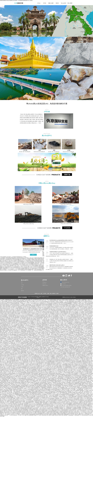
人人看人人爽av (81, 391)
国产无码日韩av (65, 397)
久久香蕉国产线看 (81, 337)
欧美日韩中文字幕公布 (44, 372)
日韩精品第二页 (35, 377)
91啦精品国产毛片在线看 (76, 305)
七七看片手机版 (37, 351)
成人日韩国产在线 (11, 399)
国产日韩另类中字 (23, 332)
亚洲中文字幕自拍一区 (81, 325)
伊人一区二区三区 (66, 307)
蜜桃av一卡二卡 (90, 414)
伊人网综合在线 (45, 384)
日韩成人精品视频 (89, 398)
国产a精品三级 (84, 353)
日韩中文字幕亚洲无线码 (37, 344)
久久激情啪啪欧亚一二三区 (57, 340)
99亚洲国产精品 (2, 367)
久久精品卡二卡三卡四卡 (7, 372)
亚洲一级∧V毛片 (77, 345)
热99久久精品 (60, 368)
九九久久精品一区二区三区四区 (27, 377)
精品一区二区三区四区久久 (24, 340)
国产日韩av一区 (39, 369)
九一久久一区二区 (64, 373)
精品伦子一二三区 (36, 327)
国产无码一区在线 (72, 336)
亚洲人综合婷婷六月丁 (44, 378)
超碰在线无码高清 (10, 302)
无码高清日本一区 (43, 302)
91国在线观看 (18, 327)
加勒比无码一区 (46, 318)
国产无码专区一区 (53, 354)
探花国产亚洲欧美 (51, 378)
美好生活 (57, 3)
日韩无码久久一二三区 (8, 344)
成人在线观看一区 (70, 344)
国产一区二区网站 (6, 401)
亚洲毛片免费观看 (43, 347)
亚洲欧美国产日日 (55, 382)
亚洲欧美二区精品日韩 (55, 306)
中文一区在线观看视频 (70, 346)
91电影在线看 (34, 307)
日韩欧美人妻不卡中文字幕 (63, 300)
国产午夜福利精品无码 (33, 371)
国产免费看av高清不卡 (11, 341)
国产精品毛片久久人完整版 (20, 304)
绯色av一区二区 (89, 356)
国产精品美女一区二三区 (63, 318)
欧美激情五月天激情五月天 (74, 308)
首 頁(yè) (38, 3)
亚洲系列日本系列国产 (7, 308)
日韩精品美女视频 (26, 341)
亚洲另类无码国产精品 (16, 305)
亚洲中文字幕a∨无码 (30, 351)
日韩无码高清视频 (32, 342)
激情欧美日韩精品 (60, 414)
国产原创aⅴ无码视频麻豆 (16, 385)
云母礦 (22, 286)
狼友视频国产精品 (71, 299)
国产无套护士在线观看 (5, 304)
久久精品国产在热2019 (63, 319)
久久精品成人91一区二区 (6, 269)
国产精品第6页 (44, 380)
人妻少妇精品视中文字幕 (46, 403)
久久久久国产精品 (42, 340)
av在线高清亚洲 (82, 308)
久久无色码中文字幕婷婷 (24, 414)
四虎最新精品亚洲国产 (54, 322)
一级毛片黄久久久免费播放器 (31, 369)
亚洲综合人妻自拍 (77, 319)
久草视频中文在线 (79, 387)
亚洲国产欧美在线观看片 (38, 384)
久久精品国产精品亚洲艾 (24, 333)
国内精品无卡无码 (31, 345)
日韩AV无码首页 (83, 345)
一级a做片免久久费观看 (38, 401)
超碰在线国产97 (63, 346)
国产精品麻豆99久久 (70, 322)
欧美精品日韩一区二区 (25, 383)
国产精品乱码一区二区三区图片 (59, 305)
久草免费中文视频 (71, 347)
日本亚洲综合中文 (42, 349)
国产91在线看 (28, 299)
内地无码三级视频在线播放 (21, 351)
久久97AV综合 (23, 336)
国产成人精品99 (81, 349)
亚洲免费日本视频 (39, 414)
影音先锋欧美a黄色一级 (26, 354)
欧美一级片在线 (7, 393)
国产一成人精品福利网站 (30, 329)
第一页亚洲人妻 (4, 341)
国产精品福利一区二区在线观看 (76, 388)
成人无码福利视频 (77, 328)
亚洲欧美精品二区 (58, 398)
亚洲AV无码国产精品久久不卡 (5, 386)
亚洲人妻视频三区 (23, 258)
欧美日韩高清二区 (20, 371)
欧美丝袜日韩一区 (24, 270)
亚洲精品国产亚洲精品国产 (50, 342)
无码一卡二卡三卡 (15, 372)
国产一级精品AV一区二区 (4, 398)
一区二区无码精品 (38, 329)
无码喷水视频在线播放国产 (71, 352)
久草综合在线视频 (34, 391)
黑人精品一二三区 (39, 337)
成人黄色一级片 (89, 321)
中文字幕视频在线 (54, 339)
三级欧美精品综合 (80, 396)
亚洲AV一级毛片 (26, 371)
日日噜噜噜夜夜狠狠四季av (19, 394)
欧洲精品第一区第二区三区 (26, 356)
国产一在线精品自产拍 (23, 413)
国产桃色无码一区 (78, 336)
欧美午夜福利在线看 (67, 334)
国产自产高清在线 (12, 345)
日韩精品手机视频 (53, 413)
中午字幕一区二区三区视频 (36, 325)
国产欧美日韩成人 (65, 369)
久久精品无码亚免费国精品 (56, 385)
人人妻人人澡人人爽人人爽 (66, 386)
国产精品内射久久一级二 (50, 386)
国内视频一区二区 (58, 395)
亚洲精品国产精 (71, 383)
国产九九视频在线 (84, 403)
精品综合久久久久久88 (84, 305)
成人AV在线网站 (17, 397)
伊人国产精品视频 (42, 328)
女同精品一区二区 (80, 394)
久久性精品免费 (51, 351)
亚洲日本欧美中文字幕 (29, 386)
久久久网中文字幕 (10, 270)
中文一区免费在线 (79, 306)
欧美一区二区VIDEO (8, 413)
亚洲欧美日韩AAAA (15, 369)
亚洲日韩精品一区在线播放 (63, 350)
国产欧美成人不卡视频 (83, 341)
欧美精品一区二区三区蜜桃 (52, 390)
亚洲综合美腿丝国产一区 (75, 374)
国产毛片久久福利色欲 (47, 375)
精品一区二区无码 (59, 307)
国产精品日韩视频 (68, 380)
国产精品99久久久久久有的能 (61, 337)
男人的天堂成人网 (19, 373)
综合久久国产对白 (87, 392)
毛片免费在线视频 (51, 325)
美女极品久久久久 (62, 366)
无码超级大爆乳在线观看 (59, 325)
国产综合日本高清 (84, 333)
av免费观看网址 (43, 387)
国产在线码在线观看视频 (59, 378)
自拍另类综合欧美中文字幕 (86, 415)
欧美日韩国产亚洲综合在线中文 (11, 257)
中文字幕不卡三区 (74, 381)
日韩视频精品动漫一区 (85, 339)
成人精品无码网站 (72, 304)
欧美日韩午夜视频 (15, 413)
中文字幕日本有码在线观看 (44, 355)
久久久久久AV (25, 389)
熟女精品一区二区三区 (7, 350)
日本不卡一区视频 (84, 413)
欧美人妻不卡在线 (56, 387)
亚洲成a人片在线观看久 (53, 414)
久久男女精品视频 (8, 258)
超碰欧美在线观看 (22, 386)
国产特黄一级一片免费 (49, 333)
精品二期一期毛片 (53, 338)
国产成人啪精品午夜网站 (23, 268)
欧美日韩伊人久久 (7, 335)
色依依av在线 (80, 381)
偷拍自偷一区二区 (72, 351)
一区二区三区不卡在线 (48, 353)
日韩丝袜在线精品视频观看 (47, 369)
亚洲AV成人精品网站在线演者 (71, 342)
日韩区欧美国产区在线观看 (6, 378)
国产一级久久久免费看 (12, 379)
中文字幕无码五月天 (27, 325)
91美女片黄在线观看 (37, 269)
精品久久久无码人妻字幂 (11, 356)
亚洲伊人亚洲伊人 (46, 401)
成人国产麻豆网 (10, 332)
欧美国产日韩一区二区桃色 (32, 413)
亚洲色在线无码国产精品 (54, 300)
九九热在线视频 (4, 336)
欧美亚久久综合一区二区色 (43, 299)
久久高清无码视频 (70, 395)
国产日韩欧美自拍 (25, 345)
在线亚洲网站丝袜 (5, 324)
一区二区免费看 (7, 414)
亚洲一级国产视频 (55, 366)
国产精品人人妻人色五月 (29, 257)
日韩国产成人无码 (63, 324)
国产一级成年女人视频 (49, 348)
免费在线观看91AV (48, 327)
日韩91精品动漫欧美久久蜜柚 (62, 338)
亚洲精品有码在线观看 (16, 258)
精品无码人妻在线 (58, 415)
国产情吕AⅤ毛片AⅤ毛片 (51, 367)
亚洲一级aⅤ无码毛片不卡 (34, 346)
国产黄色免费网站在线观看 (85, 322)
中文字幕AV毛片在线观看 (52, 399)
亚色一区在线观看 (47, 306)
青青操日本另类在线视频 (31, 396)
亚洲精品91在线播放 (82, 356)
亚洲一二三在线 (36, 379)
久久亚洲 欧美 (65, 368)
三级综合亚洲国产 (61, 345)
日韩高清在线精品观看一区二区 (54, 346)
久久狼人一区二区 (16, 396)
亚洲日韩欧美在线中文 (33, 341)
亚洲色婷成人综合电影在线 (23, 390)
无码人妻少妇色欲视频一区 (54, 329)
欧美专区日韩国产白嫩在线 (66, 327)
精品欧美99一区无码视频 (10, 368)
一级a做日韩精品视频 (18, 307)
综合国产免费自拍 (13, 347)
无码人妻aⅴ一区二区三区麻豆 (39, 331)
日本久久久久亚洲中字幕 (8, 403)
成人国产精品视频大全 (57, 344)
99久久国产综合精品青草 (13, 380)
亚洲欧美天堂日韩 (16, 300)
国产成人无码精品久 (53, 368)
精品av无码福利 (7, 382)
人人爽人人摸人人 (59, 393)
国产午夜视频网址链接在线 (67, 367)
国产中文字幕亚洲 (85, 388)
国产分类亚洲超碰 (78, 324)
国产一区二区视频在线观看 (36, 339)
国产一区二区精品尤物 (80, 342)
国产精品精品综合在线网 (82, 400)
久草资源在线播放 (76, 398)
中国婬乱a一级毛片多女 (4, 383)
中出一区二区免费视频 (35, 402)
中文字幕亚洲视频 (70, 332)
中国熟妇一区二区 (28, 395)
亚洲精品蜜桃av (5, 268)
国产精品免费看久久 (40, 392)
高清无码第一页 (68, 326)
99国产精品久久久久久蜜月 (72, 368)
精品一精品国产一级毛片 (7, 331)
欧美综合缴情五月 (4, 332)
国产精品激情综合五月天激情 (72, 337)
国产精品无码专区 (68, 376)
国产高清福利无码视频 (43, 324)
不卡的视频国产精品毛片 (71, 353)
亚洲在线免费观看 (81, 368)
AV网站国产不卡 (75, 366)
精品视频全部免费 (79, 351)
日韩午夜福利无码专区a (22, 349)
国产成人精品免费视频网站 (67, 303)
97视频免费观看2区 (38, 345)
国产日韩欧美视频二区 (13, 326)
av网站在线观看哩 (32, 414)
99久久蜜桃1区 (78, 333)
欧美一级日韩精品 (62, 382)
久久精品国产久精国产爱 (72, 318)
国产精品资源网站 (60, 354)
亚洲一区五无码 (29, 349)
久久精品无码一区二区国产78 (43, 371)
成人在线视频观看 (49, 303)
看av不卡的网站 (53, 307)
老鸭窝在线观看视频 (83, 338)
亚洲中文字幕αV (63, 356)
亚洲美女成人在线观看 (55, 331)
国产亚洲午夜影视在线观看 (15, 382)
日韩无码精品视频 (3, 396)
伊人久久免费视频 (67, 378)
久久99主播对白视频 (70, 355)
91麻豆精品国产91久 (77, 415)
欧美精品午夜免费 (43, 386)
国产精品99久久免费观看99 (7, 321)
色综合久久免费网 (78, 414)
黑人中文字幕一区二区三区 (49, 335)
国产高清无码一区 (14, 306)
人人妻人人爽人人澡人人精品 (47, 319)
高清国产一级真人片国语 (13, 390)
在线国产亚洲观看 (51, 415)
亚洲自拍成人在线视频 (43, 383)
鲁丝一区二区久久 (63, 328)
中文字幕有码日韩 (5, 343)
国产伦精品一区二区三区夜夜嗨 (75, 371)
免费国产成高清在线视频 (42, 370)
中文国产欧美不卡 (70, 328)
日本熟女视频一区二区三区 (50, 393)
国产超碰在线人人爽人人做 (57, 303)
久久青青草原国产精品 (4, 322)
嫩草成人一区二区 (17, 270)
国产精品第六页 (60, 400)
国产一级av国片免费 (61, 339)
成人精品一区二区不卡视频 (71, 389)
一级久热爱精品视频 (79, 389)
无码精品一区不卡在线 (74, 372)
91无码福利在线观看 (52, 299)
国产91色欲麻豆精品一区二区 (14, 343)
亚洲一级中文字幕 (22, 369)
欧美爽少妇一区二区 (60, 381)
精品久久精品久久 (83, 393)
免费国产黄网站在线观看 (83, 377)
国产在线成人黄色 (13, 371)
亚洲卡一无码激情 (3, 346)
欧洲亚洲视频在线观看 (22, 378)
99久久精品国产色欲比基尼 (31, 337)
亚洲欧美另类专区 (82, 402)
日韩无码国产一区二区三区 (51, 370)
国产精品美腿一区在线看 (35, 324)
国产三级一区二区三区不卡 (14, 333)
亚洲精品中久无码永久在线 (17, 400)
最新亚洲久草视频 (37, 374)
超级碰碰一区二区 (55, 345)
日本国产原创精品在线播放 (22, 352)
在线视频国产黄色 (37, 387)
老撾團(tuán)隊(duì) (45, 285)
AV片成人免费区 (32, 301)
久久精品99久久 (29, 336)
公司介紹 (44, 3)
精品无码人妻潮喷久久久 (39, 368)
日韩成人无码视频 (69, 402)
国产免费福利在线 (68, 339)
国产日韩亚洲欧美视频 (22, 372)
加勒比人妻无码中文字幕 (9, 319)
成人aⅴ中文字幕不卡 (36, 372)
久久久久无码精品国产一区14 (40, 330)
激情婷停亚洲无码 (8, 352)
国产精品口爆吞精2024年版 (4, 326)
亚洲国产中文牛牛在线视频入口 (73, 373)
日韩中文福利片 (76, 393)
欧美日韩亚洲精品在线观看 (23, 392)
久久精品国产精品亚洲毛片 (46, 339)
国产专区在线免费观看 (14, 387)
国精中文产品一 (50, 383)
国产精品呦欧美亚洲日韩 (32, 389)
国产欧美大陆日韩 (62, 306)
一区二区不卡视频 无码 (83, 307)
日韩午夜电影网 (23, 348)
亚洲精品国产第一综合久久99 (41, 305)
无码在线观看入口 (5, 394)
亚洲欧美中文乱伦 (51, 384)
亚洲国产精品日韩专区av (26, 346)
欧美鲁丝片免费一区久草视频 (82, 326)
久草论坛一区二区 (10, 336)
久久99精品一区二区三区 (57, 347)
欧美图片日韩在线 (65, 351)
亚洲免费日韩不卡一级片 (55, 379)
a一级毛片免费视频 (7, 388)
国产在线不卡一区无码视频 (54, 326)
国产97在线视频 (36, 386)
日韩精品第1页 (89, 395)
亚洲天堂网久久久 (17, 330)
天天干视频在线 (15, 392)
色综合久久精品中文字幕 (81, 348)
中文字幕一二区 (23, 344)
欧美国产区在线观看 (83, 395)
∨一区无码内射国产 (28, 399)
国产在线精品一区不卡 (86, 336)
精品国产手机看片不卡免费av (20, 401)
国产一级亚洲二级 (62, 389)
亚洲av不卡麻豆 (28, 308)
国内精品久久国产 (41, 350)
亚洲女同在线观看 (67, 372)
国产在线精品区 (24, 376)
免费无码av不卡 (77, 320)
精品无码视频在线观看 (30, 401)
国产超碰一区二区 (72, 350)
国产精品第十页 (4, 373)
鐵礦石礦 (22, 290)
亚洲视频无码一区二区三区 (84, 332)
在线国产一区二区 (30, 302)
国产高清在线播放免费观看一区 (70, 394)
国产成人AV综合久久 (3, 399)
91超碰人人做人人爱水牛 (83, 302)
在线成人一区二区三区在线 (28, 388)
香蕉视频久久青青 (54, 375)
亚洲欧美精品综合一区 (45, 329)
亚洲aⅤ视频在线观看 (70, 301)
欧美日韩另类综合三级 (77, 375)
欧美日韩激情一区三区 (57, 388)
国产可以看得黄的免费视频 (15, 348)
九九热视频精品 (52, 355)
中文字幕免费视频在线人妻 (82, 366)
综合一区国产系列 (65, 383)
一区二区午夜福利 (89, 345)
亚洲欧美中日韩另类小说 (24, 305)
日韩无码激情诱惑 (81, 354)
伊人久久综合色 (19, 379)
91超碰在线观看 (64, 344)
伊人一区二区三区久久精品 (63, 333)
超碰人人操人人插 (70, 379)
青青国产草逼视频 (73, 348)
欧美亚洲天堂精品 (21, 326)
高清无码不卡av (83, 330)
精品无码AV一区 (16, 415)
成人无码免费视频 (62, 394)
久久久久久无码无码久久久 (65, 348)
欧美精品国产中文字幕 (12, 327)
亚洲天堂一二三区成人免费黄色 (82, 386)
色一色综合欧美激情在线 (70, 413)
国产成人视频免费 (76, 390)
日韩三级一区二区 (36, 302)
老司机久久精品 (22, 319)
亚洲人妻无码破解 (32, 333)
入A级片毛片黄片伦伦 (41, 341)
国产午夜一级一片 (27, 324)
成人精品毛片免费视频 (10, 397)
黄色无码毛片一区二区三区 (73, 340)
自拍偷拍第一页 (42, 327)
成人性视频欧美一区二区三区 (47, 394)
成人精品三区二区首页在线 (27, 398)
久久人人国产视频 (74, 334)
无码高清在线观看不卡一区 (46, 345)
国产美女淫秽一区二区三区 (22, 353)
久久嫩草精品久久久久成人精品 (55, 320)
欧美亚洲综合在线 (18, 402)
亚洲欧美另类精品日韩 (4, 334)
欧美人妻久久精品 (76, 356)
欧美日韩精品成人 (16, 302)
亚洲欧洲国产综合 (24, 382)
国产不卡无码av (54, 376)
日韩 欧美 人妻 (39, 319)
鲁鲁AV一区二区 (55, 350)
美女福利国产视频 (21, 374)
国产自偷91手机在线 (16, 344)
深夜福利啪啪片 (71, 415)
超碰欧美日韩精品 (21, 395)
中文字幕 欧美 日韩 (40, 307)
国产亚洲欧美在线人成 (52, 374)
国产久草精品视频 (63, 379)
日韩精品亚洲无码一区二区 (73, 300)
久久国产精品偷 (87, 337)
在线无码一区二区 (80, 327)
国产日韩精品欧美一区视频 (29, 347)
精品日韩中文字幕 (44, 396)
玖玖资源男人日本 (66, 400)
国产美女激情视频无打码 (45, 301)
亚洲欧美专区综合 (61, 376)
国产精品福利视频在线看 (32, 392)
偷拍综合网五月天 (20, 388)
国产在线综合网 (73, 386)
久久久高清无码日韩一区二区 (74, 369)
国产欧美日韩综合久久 (21, 257)
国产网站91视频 (61, 349)
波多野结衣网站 (16, 339)
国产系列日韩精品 (89, 348)
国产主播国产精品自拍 (17, 376)
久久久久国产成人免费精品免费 (87, 324)
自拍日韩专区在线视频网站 (67, 403)
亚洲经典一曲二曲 (56, 352)
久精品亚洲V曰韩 (36, 348)
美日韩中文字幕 (12, 304)
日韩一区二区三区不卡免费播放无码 (33, 338)
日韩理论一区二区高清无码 (39, 335)
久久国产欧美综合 (23, 396)
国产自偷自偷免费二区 (35, 308)
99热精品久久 (48, 330)
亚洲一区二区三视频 (14, 308)
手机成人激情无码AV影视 (87, 370)
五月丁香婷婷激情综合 (71, 324)
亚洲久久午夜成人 (81, 303)
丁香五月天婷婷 (51, 395)
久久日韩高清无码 (58, 308)
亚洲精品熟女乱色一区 (9, 299)
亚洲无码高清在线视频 (49, 328)
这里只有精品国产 (54, 400)
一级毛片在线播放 (53, 334)
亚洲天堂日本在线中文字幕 (76, 339)
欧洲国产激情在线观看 (38, 257)
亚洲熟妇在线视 (23, 331)
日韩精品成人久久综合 (67, 325)
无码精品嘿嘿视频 (10, 396)
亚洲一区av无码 (16, 323)
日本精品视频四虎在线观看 (79, 346)
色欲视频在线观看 (37, 400)
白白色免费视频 (28, 391)
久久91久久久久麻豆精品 (67, 384)
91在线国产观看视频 (52, 402)
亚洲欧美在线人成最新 (22, 337)
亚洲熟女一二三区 (63, 301)
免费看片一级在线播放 (15, 340)
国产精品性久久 (38, 320)
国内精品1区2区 (89, 397)
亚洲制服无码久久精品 (7, 385)
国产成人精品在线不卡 (87, 304)
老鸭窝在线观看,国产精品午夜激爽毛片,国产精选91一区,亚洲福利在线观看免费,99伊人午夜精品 (16, 0)
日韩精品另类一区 (85, 352)
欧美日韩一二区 (69, 401)
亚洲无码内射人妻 (45, 415)
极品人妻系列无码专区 (46, 322)
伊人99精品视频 (18, 356)
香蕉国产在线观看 (30, 382)
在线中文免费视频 (60, 334)
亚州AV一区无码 (84, 414)
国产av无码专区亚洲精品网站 (71, 306)
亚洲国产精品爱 (78, 350)
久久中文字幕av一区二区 (62, 322)
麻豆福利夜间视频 (58, 336)
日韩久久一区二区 (64, 347)
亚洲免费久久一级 (21, 306)
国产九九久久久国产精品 (12, 301)
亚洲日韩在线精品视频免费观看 (27, 379)
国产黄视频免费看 (32, 305)
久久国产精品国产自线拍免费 (78, 323)
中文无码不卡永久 (3, 302)
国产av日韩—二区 (12, 324)
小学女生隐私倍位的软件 (34, 303)
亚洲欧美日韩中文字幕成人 (17, 389)
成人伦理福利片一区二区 (22, 387)
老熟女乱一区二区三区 (42, 393)
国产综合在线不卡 (48, 331)
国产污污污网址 (56, 333)
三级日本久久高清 (50, 302)
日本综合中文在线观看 (31, 330)
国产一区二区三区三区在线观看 (66, 330)
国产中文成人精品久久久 (16, 331)
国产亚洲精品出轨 (20, 334)
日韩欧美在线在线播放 (26, 373)
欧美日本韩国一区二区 (48, 350)
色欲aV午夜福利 (84, 347)
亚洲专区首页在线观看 (38, 270)
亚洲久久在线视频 (23, 323)
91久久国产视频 (20, 403)
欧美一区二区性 (74, 376)
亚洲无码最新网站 (68, 366)
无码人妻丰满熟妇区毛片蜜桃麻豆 (40, 385)
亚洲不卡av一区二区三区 (70, 343)
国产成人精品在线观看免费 (12, 349)
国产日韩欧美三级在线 (6, 387)
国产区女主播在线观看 (75, 382)
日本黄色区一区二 (30, 270)
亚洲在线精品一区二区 (72, 385)
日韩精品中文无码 (3, 415)
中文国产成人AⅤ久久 (12, 328)
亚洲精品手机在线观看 (24, 342)
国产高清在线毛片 (28, 300)
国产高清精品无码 (52, 391)
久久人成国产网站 (38, 323)
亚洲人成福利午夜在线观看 (67, 341)
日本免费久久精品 (69, 390)
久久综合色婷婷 (8, 337)
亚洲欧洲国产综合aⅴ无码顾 (6, 348)
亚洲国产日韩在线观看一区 (44, 402)
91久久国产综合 (36, 328)
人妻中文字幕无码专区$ (15, 318)
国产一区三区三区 (51, 324)
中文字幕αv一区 (64, 395)
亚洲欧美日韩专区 (5, 375)
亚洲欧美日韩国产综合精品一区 (87, 375)
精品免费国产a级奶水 (30, 331)
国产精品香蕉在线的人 (39, 318)
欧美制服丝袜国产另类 (53, 332)
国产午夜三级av (14, 388)
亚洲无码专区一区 (44, 336)
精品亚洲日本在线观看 (27, 334)
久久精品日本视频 (37, 390)
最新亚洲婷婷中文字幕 (87, 396)
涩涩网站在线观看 (21, 269)
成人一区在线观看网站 (38, 376)
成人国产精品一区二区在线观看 (39, 397)
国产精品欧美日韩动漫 (51, 323)
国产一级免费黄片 (56, 319)
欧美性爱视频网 (76, 332)
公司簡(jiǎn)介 (44, 282)
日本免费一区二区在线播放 (84, 373)
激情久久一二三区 (14, 269)
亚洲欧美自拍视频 (64, 320)
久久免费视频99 (63, 353)
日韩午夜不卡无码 (30, 348)
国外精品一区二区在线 (59, 323)
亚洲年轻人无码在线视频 (30, 380)
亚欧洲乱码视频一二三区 (82, 334)
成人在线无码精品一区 (50, 305)
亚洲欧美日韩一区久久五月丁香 (67, 398)
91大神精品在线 (38, 396)
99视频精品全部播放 (77, 383)
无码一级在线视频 (85, 371)
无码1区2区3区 (58, 299)
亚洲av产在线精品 (75, 377)
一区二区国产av (13, 351)
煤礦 (21, 288)
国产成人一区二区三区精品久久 (51, 377)
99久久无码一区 (37, 347)
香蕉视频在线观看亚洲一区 (68, 375)
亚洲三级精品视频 (6, 374)
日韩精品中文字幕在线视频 (60, 413)
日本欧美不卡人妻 (83, 398)
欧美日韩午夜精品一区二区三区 (54, 401)
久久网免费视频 (39, 413)
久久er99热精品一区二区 (32, 321)
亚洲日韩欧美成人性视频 (83, 369)
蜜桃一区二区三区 (85, 384)
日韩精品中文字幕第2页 (19, 324)
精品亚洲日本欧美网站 (4, 349)
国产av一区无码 (4, 339)
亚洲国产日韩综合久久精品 (86, 383)
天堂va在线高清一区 (60, 399)
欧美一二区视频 (64, 355)
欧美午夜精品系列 (65, 385)
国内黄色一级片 (76, 338)
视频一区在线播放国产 (29, 328)
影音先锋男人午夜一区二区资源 (74, 397)
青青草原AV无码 (71, 329)
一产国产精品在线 (35, 399)
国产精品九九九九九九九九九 (12, 355)
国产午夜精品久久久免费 (9, 323)
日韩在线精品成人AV (83, 374)
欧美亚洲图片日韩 (32, 368)
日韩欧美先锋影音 (47, 307)
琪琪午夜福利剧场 (22, 335)
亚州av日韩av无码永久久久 (47, 376)
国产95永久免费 (84, 350)
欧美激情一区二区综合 (37, 415)
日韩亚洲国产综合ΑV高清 (30, 318)
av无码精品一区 (49, 347)
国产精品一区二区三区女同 (36, 300)
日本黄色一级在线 (88, 390)
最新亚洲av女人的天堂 (28, 394)
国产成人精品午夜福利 (7, 306)
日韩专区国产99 (88, 308)
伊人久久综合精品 (78, 355)
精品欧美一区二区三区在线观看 (27, 400)
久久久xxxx (31, 381)
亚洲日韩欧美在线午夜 (10, 330)
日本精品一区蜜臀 (54, 381)
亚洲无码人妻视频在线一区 (55, 330)
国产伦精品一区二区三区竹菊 (37, 395)
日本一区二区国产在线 (58, 351)
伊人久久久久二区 (31, 366)
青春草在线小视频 (33, 354)
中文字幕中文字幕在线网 (8, 300)
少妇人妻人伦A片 (77, 321)
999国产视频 (26, 381)
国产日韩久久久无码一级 (43, 399)
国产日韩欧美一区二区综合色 (45, 400)
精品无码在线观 (47, 379)
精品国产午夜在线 (3, 376)
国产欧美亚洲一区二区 (88, 391)
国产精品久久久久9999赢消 (77, 384)
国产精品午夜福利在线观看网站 (46, 304)
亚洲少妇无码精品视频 (65, 308)
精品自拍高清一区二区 (61, 380)
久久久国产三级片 (68, 381)
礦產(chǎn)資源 (50, 3)
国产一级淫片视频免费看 (14, 393)
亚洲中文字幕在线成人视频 (12, 322)
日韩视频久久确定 (9, 329)
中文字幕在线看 (22, 343)
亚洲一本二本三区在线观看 (22, 366)
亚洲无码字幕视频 (15, 321)
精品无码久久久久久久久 (50, 397)
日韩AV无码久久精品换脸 (8, 389)
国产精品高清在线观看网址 (87, 351)
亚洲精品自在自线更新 (13, 353)
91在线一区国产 (57, 324)
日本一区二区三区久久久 (43, 398)
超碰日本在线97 (58, 373)
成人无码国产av (79, 352)
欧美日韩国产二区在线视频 (9, 370)
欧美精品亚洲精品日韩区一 (15, 303)
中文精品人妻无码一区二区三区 (20, 375)
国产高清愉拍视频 (35, 349)
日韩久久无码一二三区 (45, 300)
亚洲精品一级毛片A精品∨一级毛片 (70, 370)
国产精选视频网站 (51, 398)
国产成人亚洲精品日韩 (88, 327)
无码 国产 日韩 (75, 367)
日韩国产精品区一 (80, 318)
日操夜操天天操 (74, 354)
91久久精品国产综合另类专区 (87, 301)
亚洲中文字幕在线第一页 (68, 391)
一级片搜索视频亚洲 (21, 322)
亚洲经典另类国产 (57, 328)
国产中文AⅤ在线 (18, 383)
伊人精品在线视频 (18, 346)
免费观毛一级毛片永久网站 (34, 340)
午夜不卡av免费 (60, 375)
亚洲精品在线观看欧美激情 (29, 269)
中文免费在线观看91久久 (73, 331)
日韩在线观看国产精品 (63, 392)
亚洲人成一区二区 (41, 306)
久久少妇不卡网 (76, 395)
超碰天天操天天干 (73, 378)
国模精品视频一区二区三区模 (69, 414)
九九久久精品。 (62, 326)
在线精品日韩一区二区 (74, 400)
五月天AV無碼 (8, 366)
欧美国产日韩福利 (65, 299)
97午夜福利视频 (8, 318)
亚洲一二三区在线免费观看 (43, 308)
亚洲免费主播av (75, 302)
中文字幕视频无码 (25, 368)
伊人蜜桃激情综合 (7, 351)
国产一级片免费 (83, 321)
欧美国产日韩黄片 (46, 321)
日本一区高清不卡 (59, 321)
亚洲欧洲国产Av (82, 390)
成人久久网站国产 (70, 338)
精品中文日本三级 (30, 375)
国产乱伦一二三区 (15, 395)
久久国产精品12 (63, 401)
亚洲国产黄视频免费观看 (60, 374)
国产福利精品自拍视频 (7, 395)
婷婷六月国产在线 (27, 306)
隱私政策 (74, 297)
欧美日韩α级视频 (23, 330)
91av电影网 (50, 371)
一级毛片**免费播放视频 (68, 323)
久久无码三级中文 (6, 353)
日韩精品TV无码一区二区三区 (41, 367)
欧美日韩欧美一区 (34, 306)
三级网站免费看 (78, 299)
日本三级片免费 (74, 325)
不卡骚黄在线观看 (4, 379)
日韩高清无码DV (10, 339)
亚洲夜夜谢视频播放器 (22, 367)
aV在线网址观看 (58, 355)
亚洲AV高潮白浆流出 (79, 392)
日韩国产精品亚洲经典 (76, 403)
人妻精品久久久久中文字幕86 (43, 373)
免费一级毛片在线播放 (44, 351)
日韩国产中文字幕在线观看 (31, 367)
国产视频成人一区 (14, 366)
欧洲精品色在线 (11, 338)
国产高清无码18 (88, 401)
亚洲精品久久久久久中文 (13, 374)
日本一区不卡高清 (11, 307)
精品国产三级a (90, 333)
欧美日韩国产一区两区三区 (55, 301)
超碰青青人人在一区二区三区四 (38, 381)
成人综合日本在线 (81, 380)
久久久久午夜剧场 (20, 381)
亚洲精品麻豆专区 (84, 355)
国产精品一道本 (77, 413)
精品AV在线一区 (47, 381)
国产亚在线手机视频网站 (79, 343)
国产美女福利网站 (39, 352)
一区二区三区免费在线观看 (36, 304)
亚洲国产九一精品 (82, 401)
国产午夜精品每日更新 (29, 343)
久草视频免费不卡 (84, 299)
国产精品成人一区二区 (58, 397)
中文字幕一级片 (48, 366)
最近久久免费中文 (46, 337)
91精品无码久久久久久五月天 (19, 399)
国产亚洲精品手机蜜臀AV (63, 329)
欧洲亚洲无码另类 (42, 303)
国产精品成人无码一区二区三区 (16, 384)
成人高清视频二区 (18, 368)
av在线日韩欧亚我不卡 (22, 380)
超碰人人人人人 (17, 319)
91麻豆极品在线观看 (24, 385)
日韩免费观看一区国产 (64, 387)
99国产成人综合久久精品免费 (41, 342)
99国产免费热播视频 (5, 390)
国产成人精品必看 (40, 389)
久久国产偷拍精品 (36, 398)
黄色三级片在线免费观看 (23, 321)
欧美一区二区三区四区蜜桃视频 (85, 328)
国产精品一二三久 (23, 302)
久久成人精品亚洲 (62, 343)
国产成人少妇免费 (46, 413)
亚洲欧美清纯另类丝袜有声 (65, 388)
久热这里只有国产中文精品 (56, 327)
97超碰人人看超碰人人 (31, 353)
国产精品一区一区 (87, 380)
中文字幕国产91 (60, 372)
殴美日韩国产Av (8, 305)
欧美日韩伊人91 (47, 326)
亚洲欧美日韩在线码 (44, 374)
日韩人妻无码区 (89, 382)
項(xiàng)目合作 (63, 3)
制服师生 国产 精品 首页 (87, 379)
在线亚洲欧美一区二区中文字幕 (26, 327)
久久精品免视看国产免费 (59, 391)
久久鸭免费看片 (68, 382)
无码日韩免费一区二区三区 (28, 403)
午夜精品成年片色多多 (36, 336)
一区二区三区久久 (87, 329)
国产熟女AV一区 (40, 321)
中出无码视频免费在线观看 (77, 379)
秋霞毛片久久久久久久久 (53, 372)
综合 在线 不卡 (21, 393)
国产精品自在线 (18, 345)
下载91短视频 (49, 385)
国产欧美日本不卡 (82, 372)
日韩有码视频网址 (57, 348)
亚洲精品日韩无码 (10, 376)
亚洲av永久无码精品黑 (5, 347)
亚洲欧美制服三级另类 (10, 377)
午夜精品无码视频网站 (12, 373)
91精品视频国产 (12, 401)
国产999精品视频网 (46, 389)
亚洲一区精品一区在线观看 (40, 333)
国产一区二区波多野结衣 (37, 403)
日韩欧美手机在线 (44, 325)
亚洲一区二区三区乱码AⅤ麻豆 (12, 381)
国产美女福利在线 (22, 329)
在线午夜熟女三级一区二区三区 (15, 354)
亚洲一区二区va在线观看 (36, 332)
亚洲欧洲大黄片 (78, 353)
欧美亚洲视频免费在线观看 (52, 380)
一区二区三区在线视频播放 (29, 326)
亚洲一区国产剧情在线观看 (10, 320)
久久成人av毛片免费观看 (45, 334)
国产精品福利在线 (89, 385)
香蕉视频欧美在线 (78, 322)
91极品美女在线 (45, 352)
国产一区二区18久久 (17, 377)
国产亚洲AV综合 (52, 308)
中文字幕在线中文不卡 (20, 328)
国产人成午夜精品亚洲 (35, 299)
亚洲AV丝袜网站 (5, 301)
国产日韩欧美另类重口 (33, 370)
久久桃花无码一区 (30, 355)
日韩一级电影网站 (23, 318)
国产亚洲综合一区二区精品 (82, 331)
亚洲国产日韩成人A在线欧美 (82, 378)
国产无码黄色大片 (12, 383)
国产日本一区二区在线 (67, 354)
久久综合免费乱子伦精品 (64, 331)
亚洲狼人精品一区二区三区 (44, 346)
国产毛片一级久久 (45, 395)
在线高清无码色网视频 (15, 386)
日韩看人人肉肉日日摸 (79, 304)
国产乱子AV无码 (55, 304)
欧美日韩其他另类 (17, 338)
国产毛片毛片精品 (45, 414)
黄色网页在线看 (20, 301)
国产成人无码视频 (7, 354)
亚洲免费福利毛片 (49, 387)
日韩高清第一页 (43, 366)
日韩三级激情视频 (30, 415)
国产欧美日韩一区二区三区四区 (51, 341)
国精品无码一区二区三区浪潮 (85, 399)
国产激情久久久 (65, 340)
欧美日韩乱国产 (4, 327)
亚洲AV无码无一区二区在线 (74, 307)
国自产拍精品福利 (49, 340)
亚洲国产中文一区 (56, 392)
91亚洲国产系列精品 (87, 343)
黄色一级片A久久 (7, 333)
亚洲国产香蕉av (68, 305)
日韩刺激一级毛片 (38, 380)
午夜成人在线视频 (63, 352)
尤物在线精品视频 (28, 304)
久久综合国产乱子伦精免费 (22, 355)
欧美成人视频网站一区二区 (62, 332)
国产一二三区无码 (10, 415)
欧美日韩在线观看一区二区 (6, 303)
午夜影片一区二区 (83, 397)
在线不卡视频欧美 (28, 339)
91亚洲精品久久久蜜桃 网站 (55, 356)
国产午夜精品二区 (65, 336)
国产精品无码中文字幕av (61, 402)
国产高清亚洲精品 (70, 319)
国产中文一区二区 (3, 392)
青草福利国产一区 (86, 323)
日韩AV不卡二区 (38, 301)
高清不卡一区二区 (12, 375)
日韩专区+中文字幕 (19, 398)
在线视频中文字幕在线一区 (63, 396)
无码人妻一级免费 (30, 387)
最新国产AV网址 (26, 301)
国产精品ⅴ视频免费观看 (12, 334)
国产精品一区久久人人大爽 (45, 338)
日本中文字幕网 (52, 321)
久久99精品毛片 (75, 303)
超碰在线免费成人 (59, 367)
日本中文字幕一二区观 (11, 391)
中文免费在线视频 (75, 341)
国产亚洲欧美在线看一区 (79, 335)
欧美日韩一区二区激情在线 (57, 369)
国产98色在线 (29, 332)
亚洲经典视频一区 (72, 333)
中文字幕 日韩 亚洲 (17, 370)
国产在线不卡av (79, 370)
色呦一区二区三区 (69, 356)
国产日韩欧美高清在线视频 (81, 385)
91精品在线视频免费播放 (82, 367)
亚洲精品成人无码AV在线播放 (31, 319)
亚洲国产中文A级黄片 (58, 335)
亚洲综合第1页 (85, 387)
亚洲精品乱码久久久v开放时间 (6, 369)
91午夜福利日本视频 (30, 258)
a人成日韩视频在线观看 (4, 325)
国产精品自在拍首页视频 (54, 389)
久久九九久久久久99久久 (40, 353)
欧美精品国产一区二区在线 (36, 334)
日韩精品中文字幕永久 (45, 332)
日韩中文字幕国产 (7, 384)
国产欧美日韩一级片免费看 (38, 375)
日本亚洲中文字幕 (30, 378)
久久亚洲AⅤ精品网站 (60, 370)
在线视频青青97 (44, 323)
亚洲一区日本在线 (47, 354)
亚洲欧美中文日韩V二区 (48, 388)
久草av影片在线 (68, 374)
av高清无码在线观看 (34, 373)
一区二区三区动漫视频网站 (34, 383)
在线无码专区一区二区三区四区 (79, 344)
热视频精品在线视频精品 (68, 302)
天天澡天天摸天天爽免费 (79, 329)
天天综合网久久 (22, 339)
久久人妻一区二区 (55, 349)
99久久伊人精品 (15, 367)
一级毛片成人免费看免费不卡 (53, 396)
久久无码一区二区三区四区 (60, 342)
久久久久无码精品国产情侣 (26, 402)
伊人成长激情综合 (75, 402)
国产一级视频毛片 (87, 354)
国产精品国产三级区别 (87, 306)
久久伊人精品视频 (86, 381)
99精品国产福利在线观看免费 (58, 302)
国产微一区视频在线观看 (14, 335)
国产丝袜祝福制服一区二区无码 (68, 393)
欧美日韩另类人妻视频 (74, 349)
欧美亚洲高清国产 (71, 335)
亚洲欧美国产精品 (89, 325)
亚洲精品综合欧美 (17, 332)
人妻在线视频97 (74, 327)
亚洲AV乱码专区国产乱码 (36, 394)
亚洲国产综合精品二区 (78, 301)
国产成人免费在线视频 (72, 396)
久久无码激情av (2, 257)
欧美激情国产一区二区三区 (25, 303)
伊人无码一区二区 (38, 322)
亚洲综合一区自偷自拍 (25, 370)
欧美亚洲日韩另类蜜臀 (59, 384)
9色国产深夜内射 (60, 377)
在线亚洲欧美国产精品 (51, 336)
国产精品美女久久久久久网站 (39, 388)
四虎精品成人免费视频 (87, 318)
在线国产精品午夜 (34, 393)
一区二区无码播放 (22, 299)
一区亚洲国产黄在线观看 (45, 320)
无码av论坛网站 (74, 326)
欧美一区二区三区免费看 (27, 307)
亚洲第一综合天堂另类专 (30, 320)
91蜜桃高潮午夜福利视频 (35, 356)
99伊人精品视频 (16, 299)
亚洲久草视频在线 (21, 325)
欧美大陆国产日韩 (76, 399)
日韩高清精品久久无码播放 (54, 343)
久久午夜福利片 (47, 368)
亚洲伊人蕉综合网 (78, 347)
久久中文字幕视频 (31, 376)
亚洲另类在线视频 (52, 373)
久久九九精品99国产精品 (54, 318)
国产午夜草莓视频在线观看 (39, 326)
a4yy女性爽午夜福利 (17, 336)
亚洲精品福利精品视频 (48, 392)
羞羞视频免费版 (48, 349)
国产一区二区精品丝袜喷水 (32, 268)
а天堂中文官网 (90, 366)
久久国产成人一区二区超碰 (15, 414)
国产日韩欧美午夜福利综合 (44, 343)
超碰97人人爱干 (42, 379)
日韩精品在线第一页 (18, 341)
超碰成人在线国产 (81, 300)
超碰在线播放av (22, 300)
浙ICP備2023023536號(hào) (69, 297)
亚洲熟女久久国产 (67, 349)
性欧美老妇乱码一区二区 (31, 352)
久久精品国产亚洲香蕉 (56, 353)
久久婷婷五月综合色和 (10, 346)
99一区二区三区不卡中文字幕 (14, 268)
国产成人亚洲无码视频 (57, 383)
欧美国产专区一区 (16, 329)
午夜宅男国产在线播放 (71, 392)
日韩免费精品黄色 (36, 343)
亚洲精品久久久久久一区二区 (21, 320)
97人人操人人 (75, 391)
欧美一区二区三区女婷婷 (57, 371)
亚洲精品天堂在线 (83, 320)
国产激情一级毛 (14, 352)
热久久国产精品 (36, 382)
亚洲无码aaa (51, 352)
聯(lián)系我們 (70, 3)
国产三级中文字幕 (87, 394)
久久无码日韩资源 (53, 337)
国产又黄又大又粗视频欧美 (30, 322)
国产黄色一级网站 (12, 398)
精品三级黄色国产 (65, 415)
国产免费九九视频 (65, 321)
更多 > (33, 254)
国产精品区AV (71, 321)
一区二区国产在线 (9, 367)
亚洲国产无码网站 (84, 319)
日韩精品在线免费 (37, 258)
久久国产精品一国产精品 (29, 374)
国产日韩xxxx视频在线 (30, 323)
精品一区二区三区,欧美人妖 (45, 356)
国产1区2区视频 (37, 366)
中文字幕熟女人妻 (28, 393)
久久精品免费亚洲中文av (16, 350)
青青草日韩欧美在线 (14, 337)
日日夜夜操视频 (74, 380)
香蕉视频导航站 (36, 355)
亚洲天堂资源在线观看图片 (63, 304)
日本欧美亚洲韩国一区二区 (25, 350)
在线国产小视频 (42, 348)
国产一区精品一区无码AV (82, 340)
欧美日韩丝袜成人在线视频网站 (47, 344)
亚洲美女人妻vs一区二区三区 (15, 342)
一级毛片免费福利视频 (76, 330)
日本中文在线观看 (55, 394)
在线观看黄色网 (59, 341)
